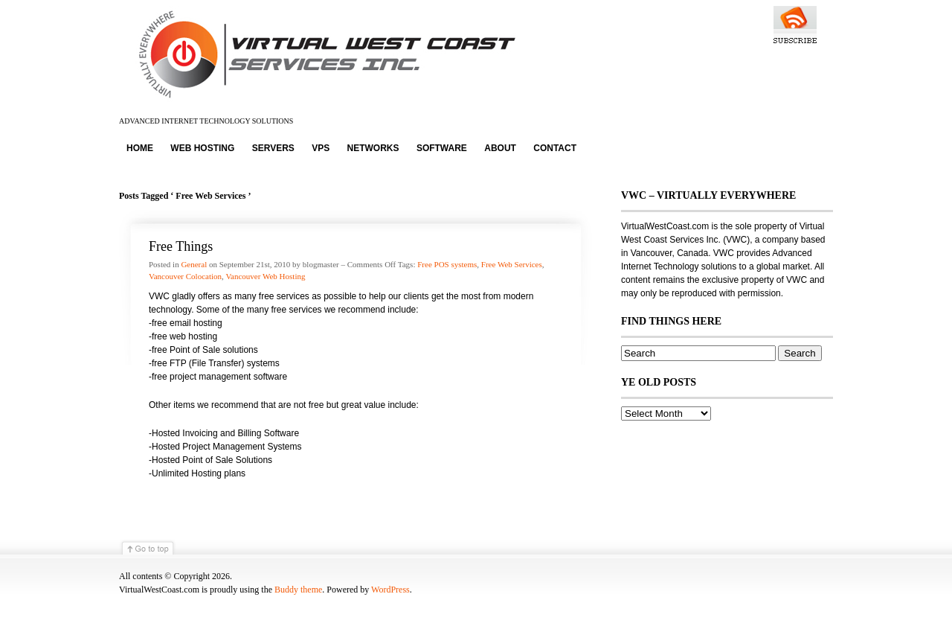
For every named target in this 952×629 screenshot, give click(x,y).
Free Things (181, 246)
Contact (554, 148)
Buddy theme (298, 589)
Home (139, 148)
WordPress (390, 589)
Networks (373, 148)
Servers (273, 148)
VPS (320, 148)
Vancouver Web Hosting (265, 276)
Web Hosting (202, 148)
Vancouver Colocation (185, 276)
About (500, 148)
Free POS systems (447, 264)
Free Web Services (511, 264)
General (194, 264)
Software (441, 148)
